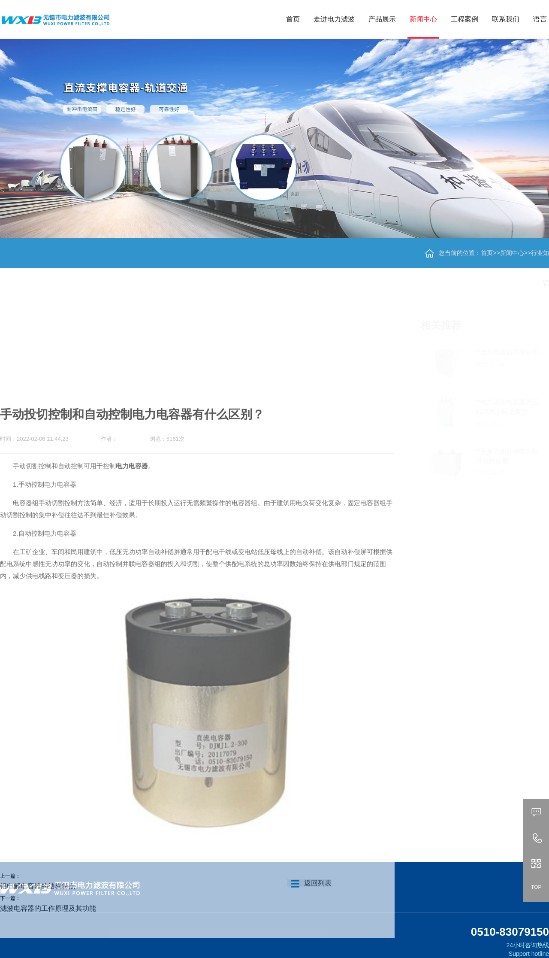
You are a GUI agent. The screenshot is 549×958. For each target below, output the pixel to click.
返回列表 (309, 909)
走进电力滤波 (334, 19)
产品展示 (382, 19)
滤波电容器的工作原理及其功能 (48, 934)
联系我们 (505, 19)
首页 (293, 19)
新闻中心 (423, 19)
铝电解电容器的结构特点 (37, 912)
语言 (540, 19)
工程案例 (464, 19)
